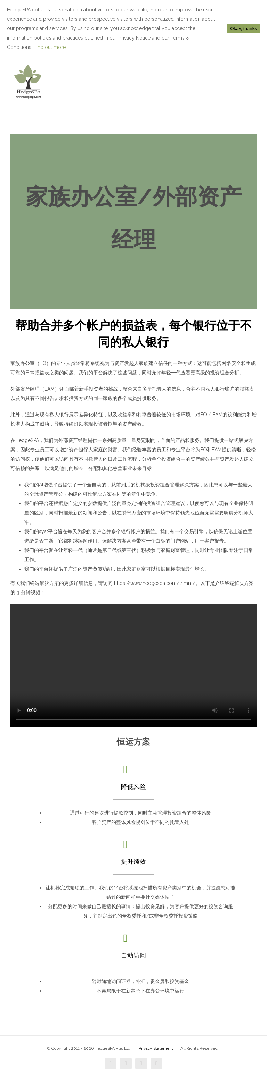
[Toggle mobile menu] (255, 78)
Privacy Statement (156, 1048)
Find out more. (50, 47)
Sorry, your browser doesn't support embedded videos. (133, 665)
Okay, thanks (243, 28)
